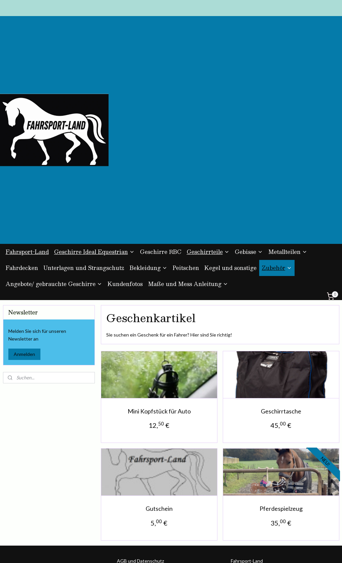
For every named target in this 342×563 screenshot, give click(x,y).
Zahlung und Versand (139, 465)
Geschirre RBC (160, 148)
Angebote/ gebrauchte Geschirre (54, 180)
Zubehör (277, 164)
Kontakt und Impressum (142, 480)
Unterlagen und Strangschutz (83, 164)
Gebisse (249, 148)
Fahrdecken (22, 164)
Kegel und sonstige (230, 164)
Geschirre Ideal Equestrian (94, 148)
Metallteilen (287, 148)
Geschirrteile (208, 148)
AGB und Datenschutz (140, 458)
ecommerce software (184, 551)
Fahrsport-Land (27, 148)
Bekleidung (148, 164)
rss (161, 551)
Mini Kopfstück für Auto (158, 307)
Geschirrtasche (281, 307)
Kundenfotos (125, 180)
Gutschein (158, 405)
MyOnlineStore (239, 551)
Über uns (126, 487)
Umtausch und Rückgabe (143, 472)
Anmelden (24, 251)
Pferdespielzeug (280, 405)
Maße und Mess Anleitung (188, 180)
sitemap (149, 551)
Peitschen (186, 164)
